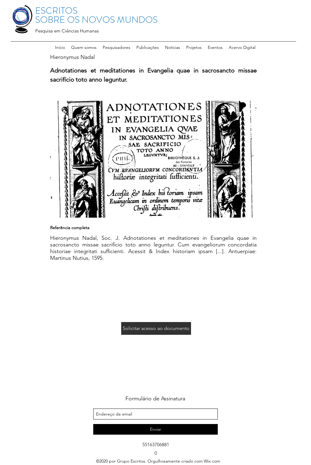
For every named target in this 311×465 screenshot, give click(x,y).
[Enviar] (155, 429)
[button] (116, 47)
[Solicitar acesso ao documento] (156, 328)
